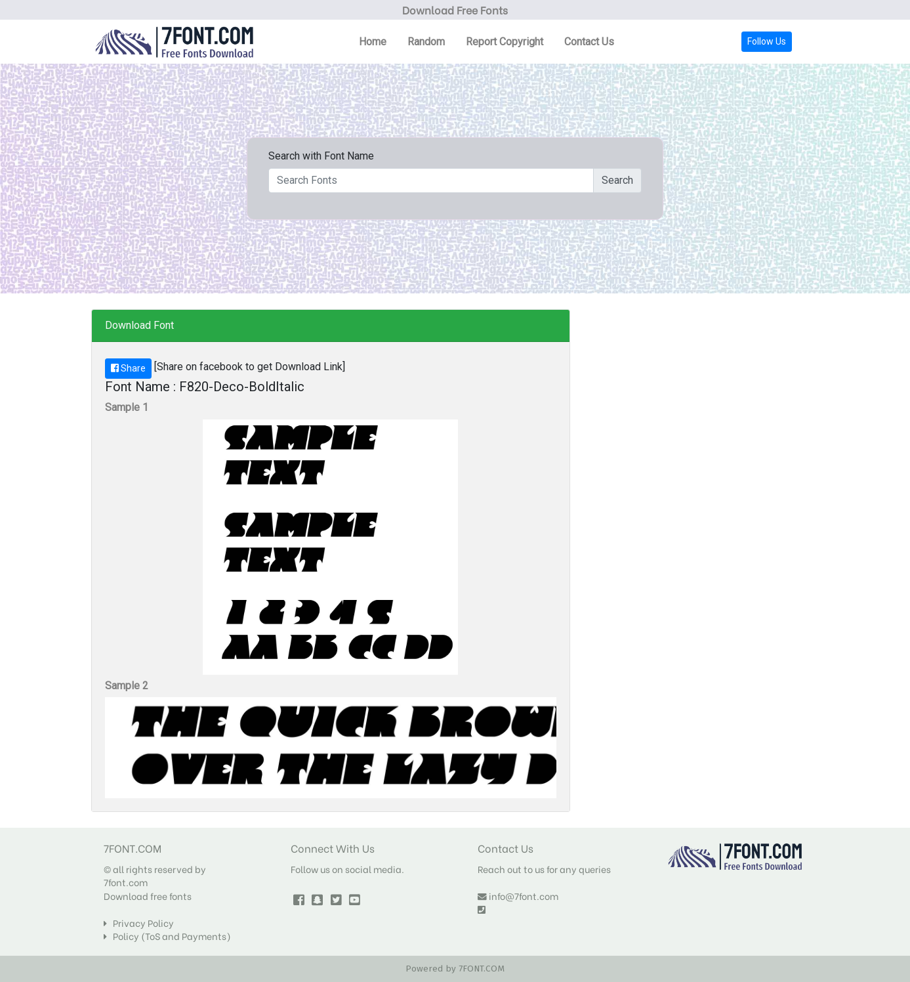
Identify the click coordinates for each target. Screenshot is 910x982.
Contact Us (589, 41)
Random (426, 41)
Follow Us (766, 41)
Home (372, 41)
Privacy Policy (139, 922)
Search (617, 180)
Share (128, 368)
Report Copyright (504, 41)
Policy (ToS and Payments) (167, 936)
